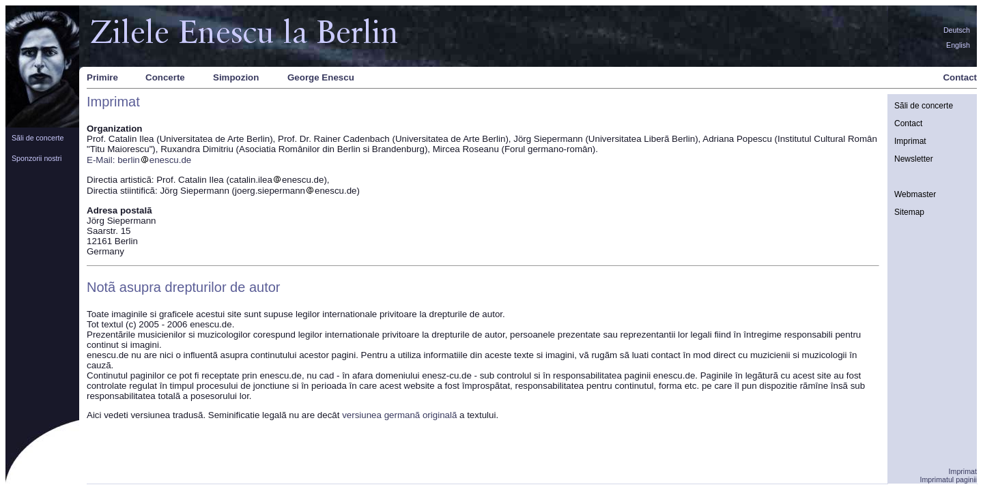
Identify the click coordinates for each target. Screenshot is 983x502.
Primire (102, 77)
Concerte (165, 77)
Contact (960, 77)
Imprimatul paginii (948, 479)
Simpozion (236, 77)
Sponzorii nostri (36, 158)
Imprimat (910, 141)
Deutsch (956, 30)
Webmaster (915, 194)
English (958, 45)
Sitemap (909, 212)
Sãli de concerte (37, 138)
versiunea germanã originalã (399, 415)
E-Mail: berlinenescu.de (139, 160)
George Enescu (320, 77)
